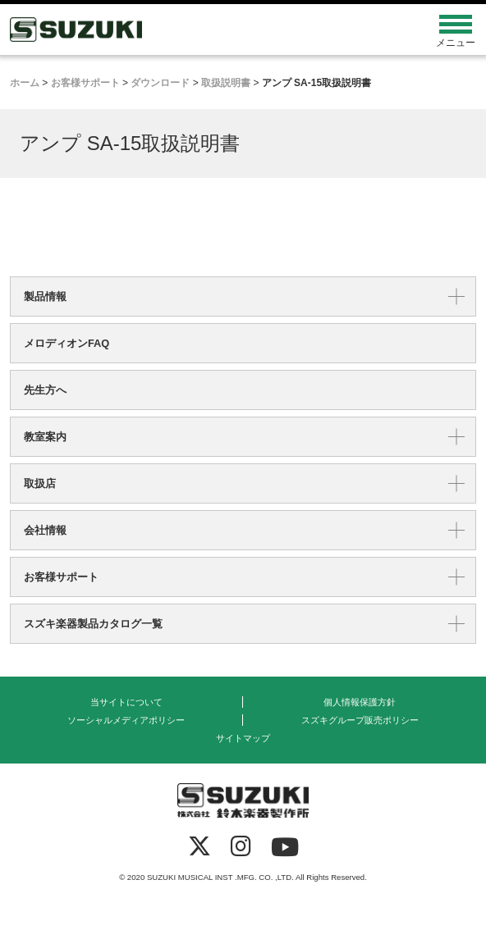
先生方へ (45, 390)
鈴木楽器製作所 (185, 29)
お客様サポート (61, 577)
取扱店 (40, 483)
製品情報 (45, 296)
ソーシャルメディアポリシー (126, 720)
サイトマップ (243, 738)
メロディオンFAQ (66, 343)
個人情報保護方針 (359, 702)
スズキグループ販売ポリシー (360, 720)
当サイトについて (126, 702)
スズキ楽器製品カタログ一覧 (93, 624)
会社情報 (45, 530)
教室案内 (45, 437)
